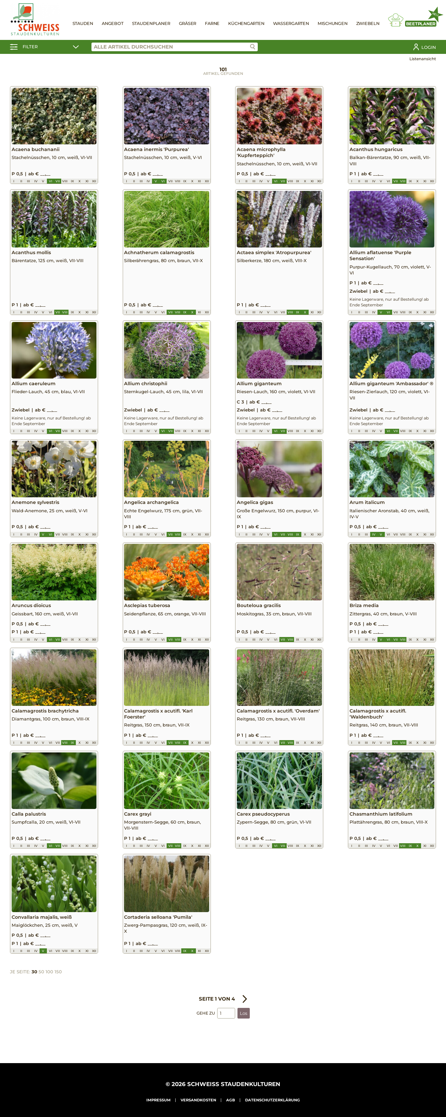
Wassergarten (291, 23)
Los (243, 1027)
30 (34, 986)
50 (41, 986)
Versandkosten (198, 1100)
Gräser (188, 23)
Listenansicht (422, 58)
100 (49, 986)
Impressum (158, 1100)
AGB (230, 1100)
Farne (212, 23)
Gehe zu (206, 1027)
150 (58, 986)
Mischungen (333, 23)
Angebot (112, 23)
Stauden (83, 23)
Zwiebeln (367, 23)
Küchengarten (246, 23)
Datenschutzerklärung (272, 1100)
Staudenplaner (151, 23)
